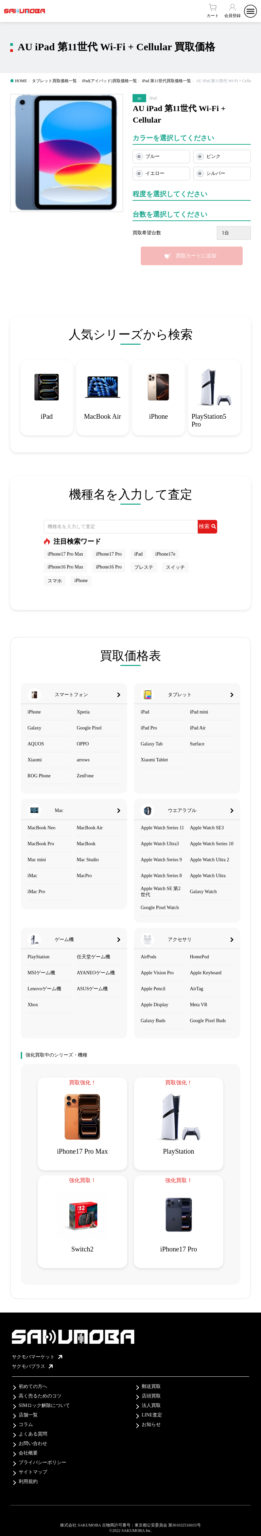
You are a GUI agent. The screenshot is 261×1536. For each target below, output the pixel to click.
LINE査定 (152, 1414)
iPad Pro (149, 727)
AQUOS (36, 743)
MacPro (84, 875)
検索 (207, 526)
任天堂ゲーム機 (93, 956)
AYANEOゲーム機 (96, 972)
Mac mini (37, 859)
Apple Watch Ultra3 (160, 843)
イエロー (154, 173)
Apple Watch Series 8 (161, 875)
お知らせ (151, 1424)
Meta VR (198, 1004)
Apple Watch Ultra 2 (209, 859)
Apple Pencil (153, 988)
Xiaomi (35, 759)
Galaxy (34, 727)
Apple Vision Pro (157, 972)
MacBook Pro (41, 843)
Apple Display (154, 1004)
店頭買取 (151, 1395)
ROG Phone (39, 775)
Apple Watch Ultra (208, 875)
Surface (197, 743)
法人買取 (151, 1405)
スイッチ (175, 567)
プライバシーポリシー (42, 1462)
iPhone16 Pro (109, 567)
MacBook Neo (41, 827)
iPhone (81, 580)
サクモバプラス (32, 1366)
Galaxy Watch (203, 891)
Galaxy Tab (151, 743)
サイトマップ (33, 1472)
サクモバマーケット (37, 1356)
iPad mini (199, 712)
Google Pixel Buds (208, 1020)
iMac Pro (36, 891)
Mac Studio (88, 859)
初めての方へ (33, 1386)
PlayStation (39, 956)
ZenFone (85, 775)
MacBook (86, 843)
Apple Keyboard (206, 972)
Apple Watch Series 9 (161, 859)
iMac (32, 875)
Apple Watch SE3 (207, 827)
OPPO (83, 743)
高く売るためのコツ (40, 1395)
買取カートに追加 (196, 255)
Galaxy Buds (153, 1020)
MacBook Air (90, 827)
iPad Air (198, 727)
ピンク (213, 156)
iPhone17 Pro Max (65, 554)
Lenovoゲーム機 (44, 988)
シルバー (215, 173)
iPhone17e (165, 554)
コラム (26, 1424)
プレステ (143, 567)
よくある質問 (33, 1433)
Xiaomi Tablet (154, 759)
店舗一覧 (28, 1414)
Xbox (33, 1004)
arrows (83, 759)
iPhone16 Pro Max (65, 567)
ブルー (152, 156)
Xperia (83, 712)
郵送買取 (151, 1386)
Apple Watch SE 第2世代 (160, 891)
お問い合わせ (33, 1443)
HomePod (199, 956)
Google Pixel (89, 727)
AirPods (148, 956)
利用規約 (28, 1481)
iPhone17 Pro (109, 554)
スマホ (55, 580)
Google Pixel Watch (160, 907)
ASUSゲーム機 (92, 988)
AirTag (196, 988)
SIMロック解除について (44, 1405)
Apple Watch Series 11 (162, 827)
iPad (138, 554)
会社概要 (28, 1453)
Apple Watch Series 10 (211, 843)
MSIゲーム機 (41, 972)
